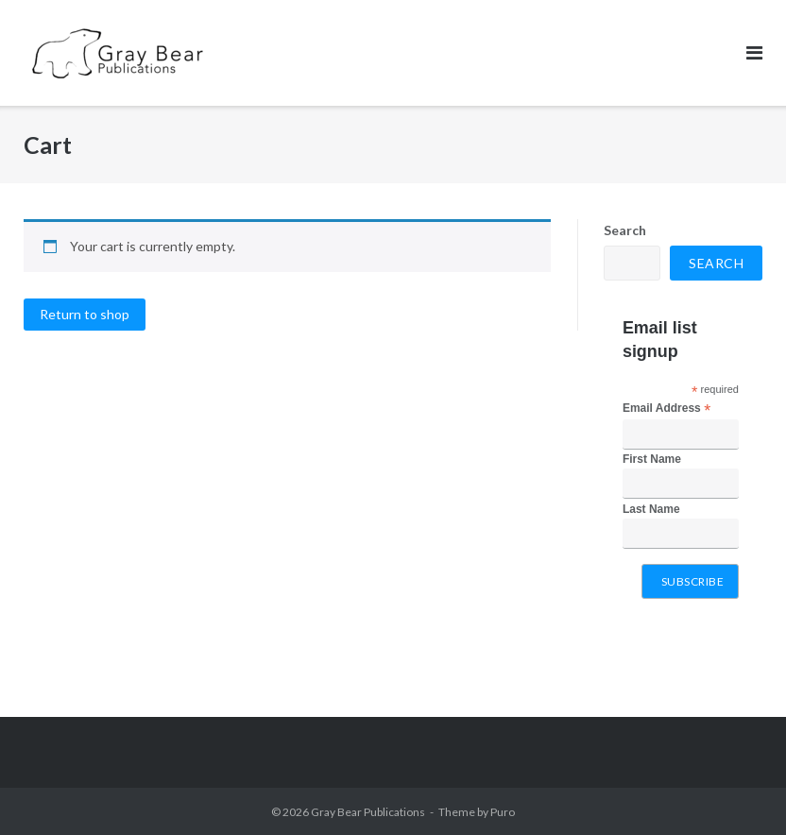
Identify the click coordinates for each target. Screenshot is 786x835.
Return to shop (84, 314)
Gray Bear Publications (368, 812)
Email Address (666, 409)
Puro (502, 812)
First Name (652, 459)
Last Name (651, 509)
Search (625, 230)
